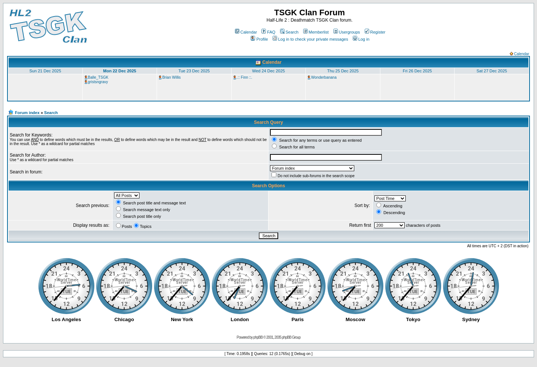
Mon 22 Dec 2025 (119, 71)
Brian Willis (171, 77)
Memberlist (316, 32)
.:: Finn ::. (244, 77)
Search (289, 32)
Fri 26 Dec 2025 (417, 71)
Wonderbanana (323, 77)
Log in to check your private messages (310, 39)
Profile (259, 39)
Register (375, 32)
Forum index (27, 112)
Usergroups (346, 32)
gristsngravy (98, 82)
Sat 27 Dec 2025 (492, 71)
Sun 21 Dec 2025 (45, 71)
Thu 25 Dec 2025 (342, 71)
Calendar (246, 32)
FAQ (268, 32)
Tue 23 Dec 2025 (194, 71)
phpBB (258, 337)
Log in (361, 39)
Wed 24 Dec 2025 (268, 71)
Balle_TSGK (98, 77)
